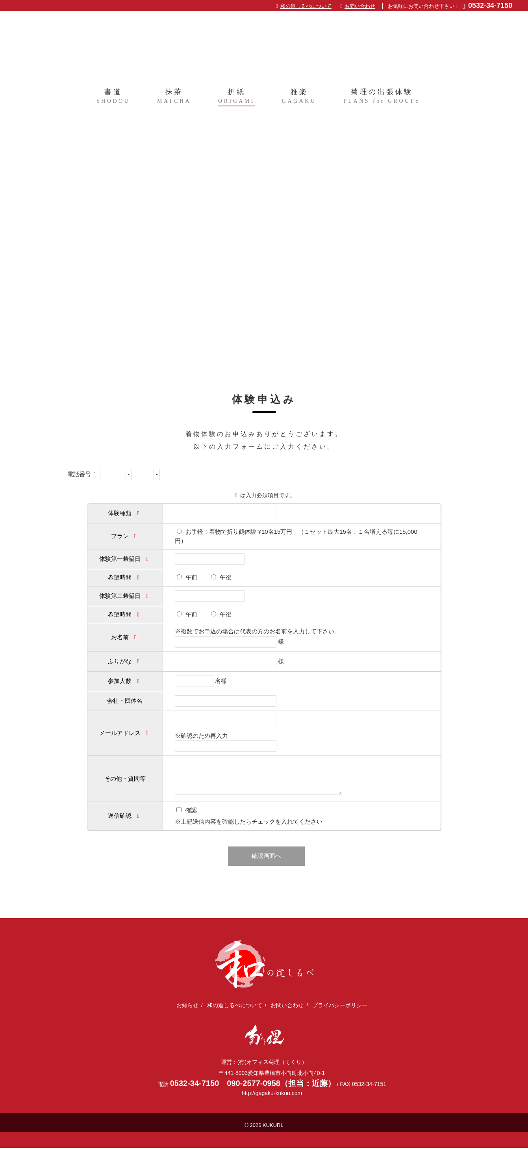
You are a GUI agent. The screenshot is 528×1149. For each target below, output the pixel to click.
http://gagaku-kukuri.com (272, 1094)
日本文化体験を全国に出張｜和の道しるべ (264, 46)
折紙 (236, 99)
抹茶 (174, 99)
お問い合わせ (360, 6)
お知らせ (187, 1006)
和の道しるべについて (306, 6)
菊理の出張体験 (381, 99)
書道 (113, 99)
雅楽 (299, 99)
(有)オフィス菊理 (264, 1036)
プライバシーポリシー (339, 1006)
